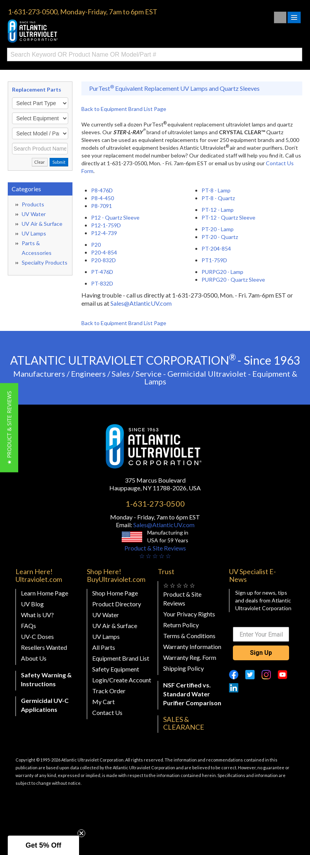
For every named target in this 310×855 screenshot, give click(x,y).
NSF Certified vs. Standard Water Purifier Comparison (192, 693)
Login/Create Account (121, 680)
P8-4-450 (102, 198)
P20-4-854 (104, 252)
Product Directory (116, 604)
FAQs (28, 625)
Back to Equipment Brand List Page (123, 109)
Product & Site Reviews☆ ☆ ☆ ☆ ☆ (155, 551)
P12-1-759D (106, 225)
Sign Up (261, 652)
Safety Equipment (115, 669)
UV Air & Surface (42, 223)
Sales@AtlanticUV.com (141, 303)
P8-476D (102, 190)
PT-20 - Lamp (218, 229)
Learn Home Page (44, 593)
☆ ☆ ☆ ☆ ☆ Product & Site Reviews (182, 594)
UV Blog (32, 604)
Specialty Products (44, 262)
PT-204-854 (216, 248)
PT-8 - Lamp (216, 190)
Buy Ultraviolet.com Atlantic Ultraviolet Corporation (66, 31)
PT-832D (102, 283)
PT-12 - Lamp (218, 209)
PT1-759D (214, 260)
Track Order (109, 690)
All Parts (103, 647)
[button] (9, 427)
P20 (96, 244)
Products (33, 204)
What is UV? (37, 614)
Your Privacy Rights (189, 614)
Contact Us (107, 712)
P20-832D (103, 260)
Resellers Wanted (44, 647)
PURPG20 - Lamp (222, 271)
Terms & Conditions (189, 635)
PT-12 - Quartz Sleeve (228, 217)
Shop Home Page (115, 593)
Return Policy (181, 624)
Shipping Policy (183, 668)
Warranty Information (192, 646)
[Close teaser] (81, 833)
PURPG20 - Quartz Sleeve (233, 279)
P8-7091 (101, 205)
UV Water (34, 214)
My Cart (103, 701)
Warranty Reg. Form (189, 657)
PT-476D (102, 271)
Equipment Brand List (120, 658)
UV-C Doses (37, 636)
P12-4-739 (104, 233)
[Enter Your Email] (261, 634)
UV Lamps (34, 233)
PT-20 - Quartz (220, 237)
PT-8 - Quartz (218, 198)
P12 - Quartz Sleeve (115, 217)
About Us (33, 658)
